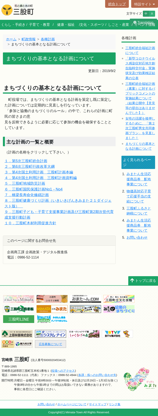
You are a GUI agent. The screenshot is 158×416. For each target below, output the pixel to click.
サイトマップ (97, 404)
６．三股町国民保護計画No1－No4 (33, 189)
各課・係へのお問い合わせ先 (97, 375)
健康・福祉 (66, 25)
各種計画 (48, 39)
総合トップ (117, 4)
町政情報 (29, 39)
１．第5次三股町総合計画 (25, 161)
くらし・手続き (13, 25)
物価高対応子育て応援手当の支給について (139, 196)
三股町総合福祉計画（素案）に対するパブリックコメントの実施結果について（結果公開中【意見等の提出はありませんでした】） (140, 98)
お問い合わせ (137, 237)
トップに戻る (143, 281)
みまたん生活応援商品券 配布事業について (139, 179)
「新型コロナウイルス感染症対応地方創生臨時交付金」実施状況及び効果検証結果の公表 (140, 68)
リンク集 (114, 404)
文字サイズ (134, 13)
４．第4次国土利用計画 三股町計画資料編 (40, 178)
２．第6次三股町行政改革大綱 (29, 166)
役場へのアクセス (63, 370)
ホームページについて (71, 404)
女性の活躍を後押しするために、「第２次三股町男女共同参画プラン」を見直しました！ (140, 128)
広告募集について (50, 344)
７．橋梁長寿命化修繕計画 (26, 195)
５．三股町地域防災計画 (24, 183)
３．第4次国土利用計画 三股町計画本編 (38, 172)
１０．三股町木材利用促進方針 (30, 223)
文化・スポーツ (92, 25)
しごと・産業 (118, 25)
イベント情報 (144, 25)
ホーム (11, 39)
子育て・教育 (39, 25)
